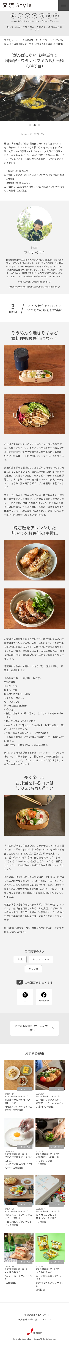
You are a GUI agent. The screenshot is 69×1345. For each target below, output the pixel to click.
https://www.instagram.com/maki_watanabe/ (33, 286)
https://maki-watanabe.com (33, 281)
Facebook (44, 1000)
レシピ (34, 968)
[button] (5, 99)
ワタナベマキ (42, 959)
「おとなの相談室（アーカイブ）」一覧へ (31, 1028)
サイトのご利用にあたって (33, 1314)
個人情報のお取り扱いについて (33, 1319)
